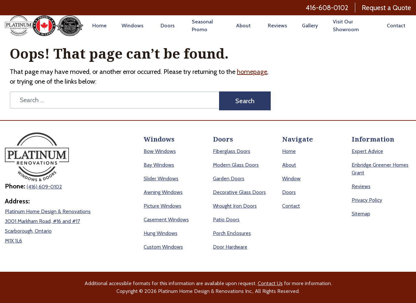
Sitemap (361, 214)
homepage (252, 72)
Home (99, 25)
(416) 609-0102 (44, 187)
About (243, 25)
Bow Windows (160, 151)
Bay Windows (159, 165)
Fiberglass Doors (231, 151)
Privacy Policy (367, 200)
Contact (396, 25)
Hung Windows (160, 233)
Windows (132, 25)
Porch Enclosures (232, 233)
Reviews (277, 25)
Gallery (310, 25)
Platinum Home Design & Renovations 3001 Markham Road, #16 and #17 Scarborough (48, 221)
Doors (168, 25)
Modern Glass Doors (236, 165)
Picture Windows (162, 206)
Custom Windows (163, 247)
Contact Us (270, 283)
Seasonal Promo (202, 26)
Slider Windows (161, 178)
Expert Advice (367, 151)
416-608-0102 (327, 8)
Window (291, 178)
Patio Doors (226, 219)
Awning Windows (163, 192)
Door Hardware (230, 247)
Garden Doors (228, 178)
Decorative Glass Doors (239, 192)
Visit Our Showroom (346, 26)
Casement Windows (166, 219)
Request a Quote (386, 8)
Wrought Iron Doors (235, 206)
